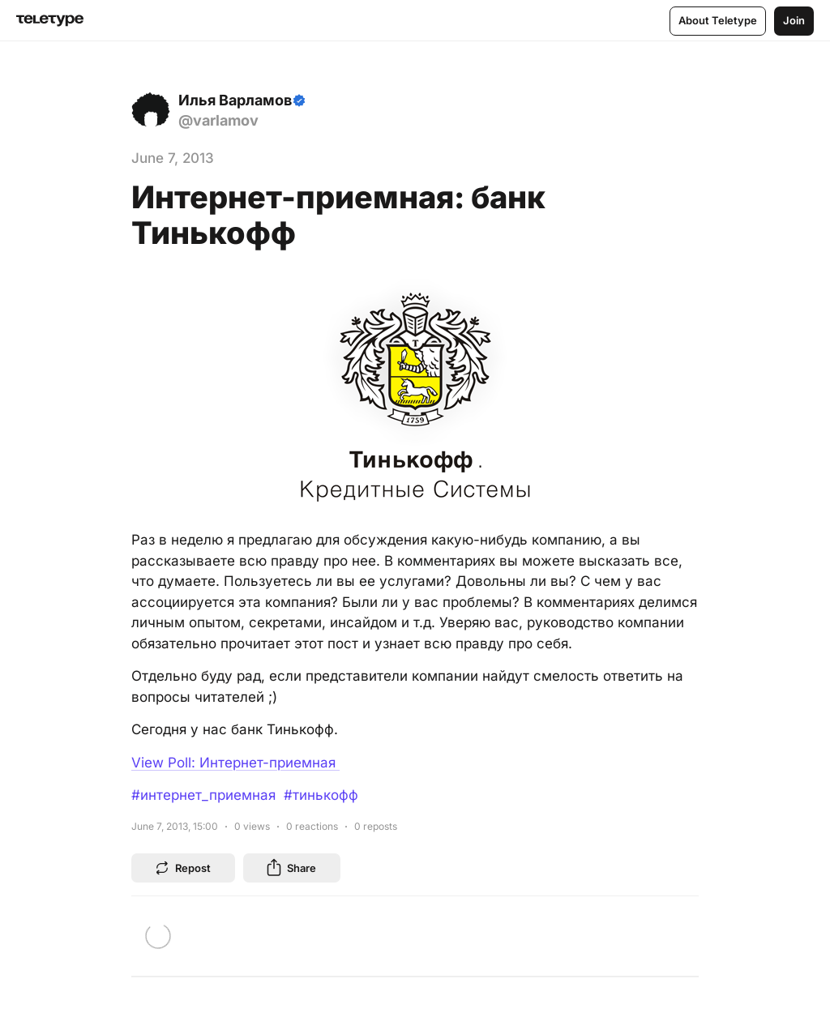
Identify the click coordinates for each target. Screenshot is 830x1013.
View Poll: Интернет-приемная (235, 762)
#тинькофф (321, 795)
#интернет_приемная (203, 795)
